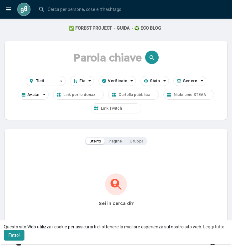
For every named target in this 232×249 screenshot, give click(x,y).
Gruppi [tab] (136, 141)
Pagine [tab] (115, 141)
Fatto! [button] (14, 235)
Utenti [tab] (95, 141)
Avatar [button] (33, 94)
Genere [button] (190, 80)
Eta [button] (82, 80)
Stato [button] (155, 80)
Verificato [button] (117, 80)
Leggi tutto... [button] (215, 226)
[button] (131, 9)
